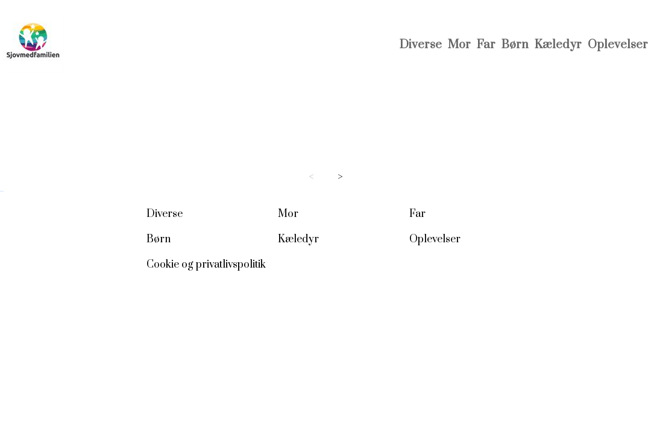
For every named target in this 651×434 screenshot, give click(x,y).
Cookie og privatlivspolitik (206, 264)
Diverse (421, 44)
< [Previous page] (311, 177)
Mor (459, 44)
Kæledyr (558, 44)
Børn (515, 44)
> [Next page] (340, 177)
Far (486, 44)
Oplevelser (618, 44)
